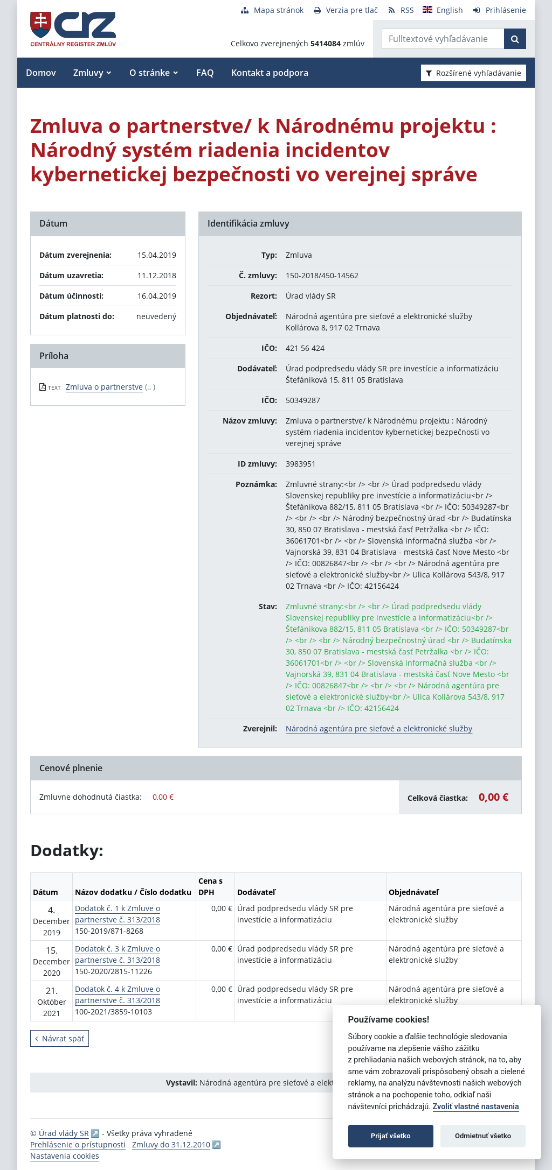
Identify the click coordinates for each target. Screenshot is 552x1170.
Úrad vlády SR (64, 1133)
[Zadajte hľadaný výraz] (443, 39)
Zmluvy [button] (88, 73)
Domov (41, 73)
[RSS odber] (400, 10)
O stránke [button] (149, 73)
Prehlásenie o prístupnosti (78, 1144)
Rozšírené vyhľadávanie (473, 73)
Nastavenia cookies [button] (64, 1156)
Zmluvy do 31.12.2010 (171, 1144)
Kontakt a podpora (269, 73)
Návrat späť (59, 1038)
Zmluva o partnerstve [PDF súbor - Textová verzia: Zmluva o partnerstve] (104, 387)
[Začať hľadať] (515, 39)
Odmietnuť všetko (483, 1136)
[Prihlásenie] (499, 10)
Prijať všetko (391, 1136)
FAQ (205, 73)
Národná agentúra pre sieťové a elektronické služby (379, 728)
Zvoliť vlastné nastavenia (476, 1106)
